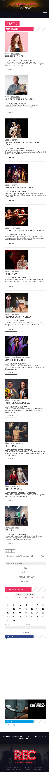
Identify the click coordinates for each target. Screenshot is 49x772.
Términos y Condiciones (33, 769)
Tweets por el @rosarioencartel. (15, 725)
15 (43, 608)
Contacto (19, 769)
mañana (25, 572)
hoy (25, 567)
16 (8, 612)
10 (14, 608)
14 (37, 608)
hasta (28, 624)
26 (26, 616)
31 (14, 620)
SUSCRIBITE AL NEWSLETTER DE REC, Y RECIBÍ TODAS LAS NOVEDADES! (24, 737)
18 (20, 612)
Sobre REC (10, 769)
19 (26, 612)
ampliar (11, 69)
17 (14, 612)
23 (8, 616)
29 (43, 616)
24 (14, 616)
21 (37, 612)
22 (43, 612)
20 (32, 612)
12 (26, 608)
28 (37, 616)
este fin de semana (25, 577)
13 (32, 608)
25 (20, 616)
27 (32, 616)
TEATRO (12, 23)
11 (20, 608)
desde (7, 624)
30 (8, 620)
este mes (25, 581)
